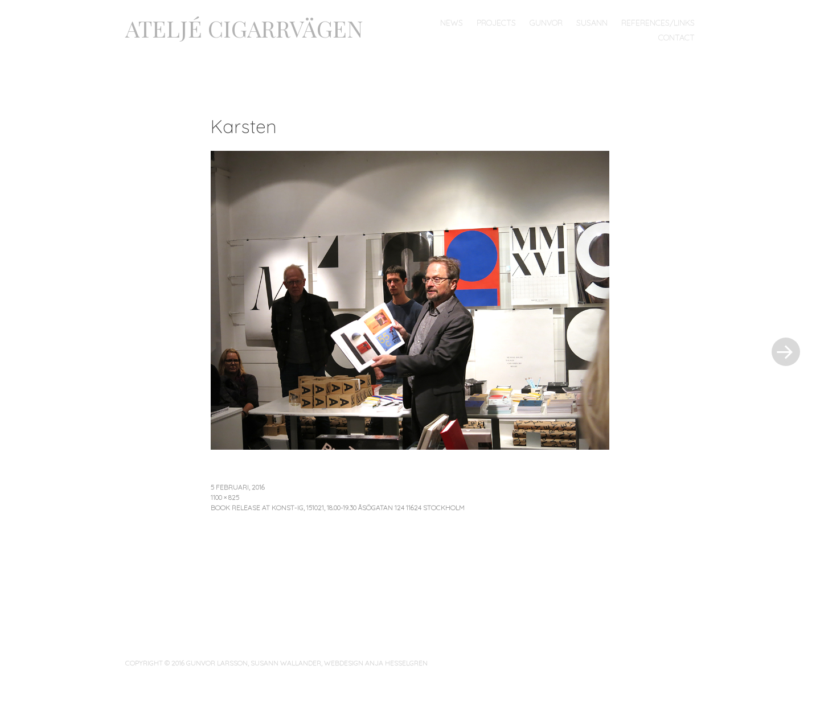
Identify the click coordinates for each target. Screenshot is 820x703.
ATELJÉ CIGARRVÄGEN (244, 28)
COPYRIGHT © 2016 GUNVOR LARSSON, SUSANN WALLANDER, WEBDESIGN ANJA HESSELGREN (276, 663)
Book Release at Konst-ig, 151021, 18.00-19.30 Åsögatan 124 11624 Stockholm (338, 507)
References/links (658, 23)
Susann (592, 23)
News (451, 23)
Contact (676, 37)
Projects (496, 23)
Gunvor (546, 23)
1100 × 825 (225, 497)
